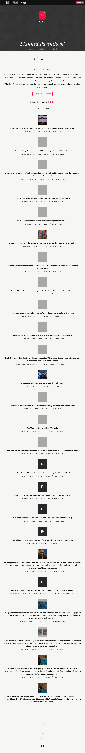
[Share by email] (42, 59)
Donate (80, 2)
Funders (42, 738)
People (42, 724)
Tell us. (52, 102)
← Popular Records (42, 94)
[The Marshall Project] (16, 2)
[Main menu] (2, 2)
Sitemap (42, 733)
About (42, 719)
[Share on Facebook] (35, 59)
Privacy (42, 729)
